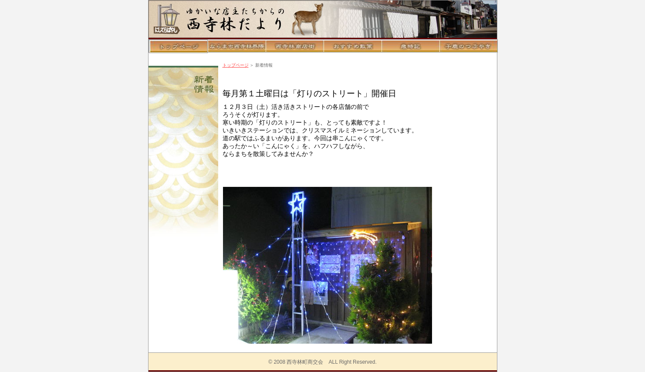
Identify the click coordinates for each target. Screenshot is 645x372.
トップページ (236, 65)
